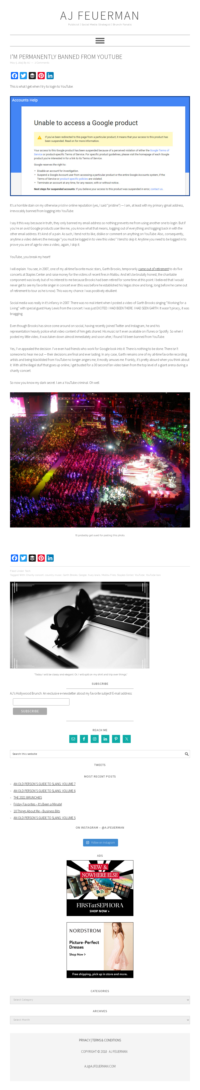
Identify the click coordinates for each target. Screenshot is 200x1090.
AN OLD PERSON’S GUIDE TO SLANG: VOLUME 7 (45, 784)
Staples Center (125, 575)
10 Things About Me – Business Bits (37, 811)
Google (83, 575)
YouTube (140, 575)
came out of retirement (153, 269)
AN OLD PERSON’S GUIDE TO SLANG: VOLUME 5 (45, 818)
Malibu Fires (109, 575)
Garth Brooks (70, 575)
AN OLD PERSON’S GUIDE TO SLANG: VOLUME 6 (45, 791)
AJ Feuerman (100, 15)
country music (53, 575)
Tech (28, 571)
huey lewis (94, 575)
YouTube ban (153, 575)
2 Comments (42, 62)
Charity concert (35, 575)
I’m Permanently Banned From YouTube (66, 57)
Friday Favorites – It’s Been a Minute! (38, 804)
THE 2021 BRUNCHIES (28, 797)
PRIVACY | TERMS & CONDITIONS (100, 1040)
